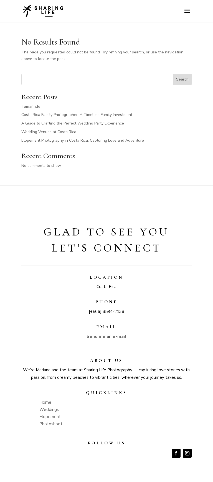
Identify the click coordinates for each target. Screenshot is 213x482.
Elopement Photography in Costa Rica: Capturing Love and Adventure (82, 140)
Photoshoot (50, 424)
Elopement (50, 416)
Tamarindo (30, 106)
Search (182, 79)
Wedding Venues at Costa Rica (48, 131)
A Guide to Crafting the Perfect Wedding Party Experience (72, 123)
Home (45, 402)
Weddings (49, 409)
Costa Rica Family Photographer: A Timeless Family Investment (76, 114)
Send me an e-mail (106, 336)
